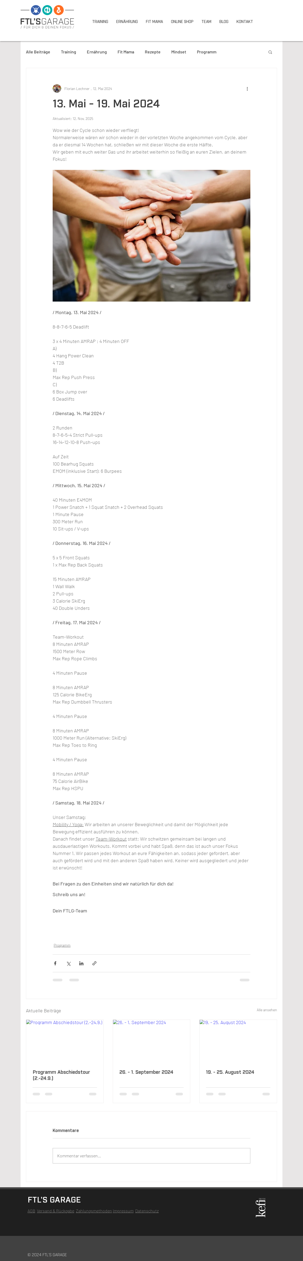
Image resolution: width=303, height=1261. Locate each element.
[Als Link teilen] (94, 963)
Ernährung (97, 51)
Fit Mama (126, 51)
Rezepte (153, 51)
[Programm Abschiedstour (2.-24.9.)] (64, 1041)
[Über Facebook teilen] (55, 963)
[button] (270, 52)
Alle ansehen (267, 1010)
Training (68, 51)
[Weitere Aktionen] (247, 88)
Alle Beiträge (38, 51)
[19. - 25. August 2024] (238, 1041)
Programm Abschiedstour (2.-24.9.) (61, 1075)
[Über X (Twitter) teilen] (68, 963)
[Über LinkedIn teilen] (81, 963)
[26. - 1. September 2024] (151, 1041)
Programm (206, 51)
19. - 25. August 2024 (230, 1072)
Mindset (178, 51)
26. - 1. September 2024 (146, 1072)
